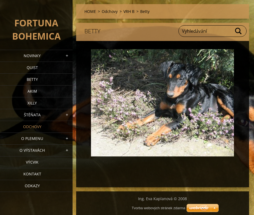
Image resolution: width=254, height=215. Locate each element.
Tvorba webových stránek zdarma (158, 208)
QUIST (32, 67)
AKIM (32, 91)
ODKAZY (32, 185)
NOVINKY (32, 55)
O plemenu (32, 138)
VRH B (128, 11)
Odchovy (32, 126)
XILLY (32, 103)
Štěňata (32, 114)
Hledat (238, 31)
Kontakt (32, 174)
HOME (90, 11)
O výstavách (32, 150)
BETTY (32, 79)
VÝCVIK (32, 162)
